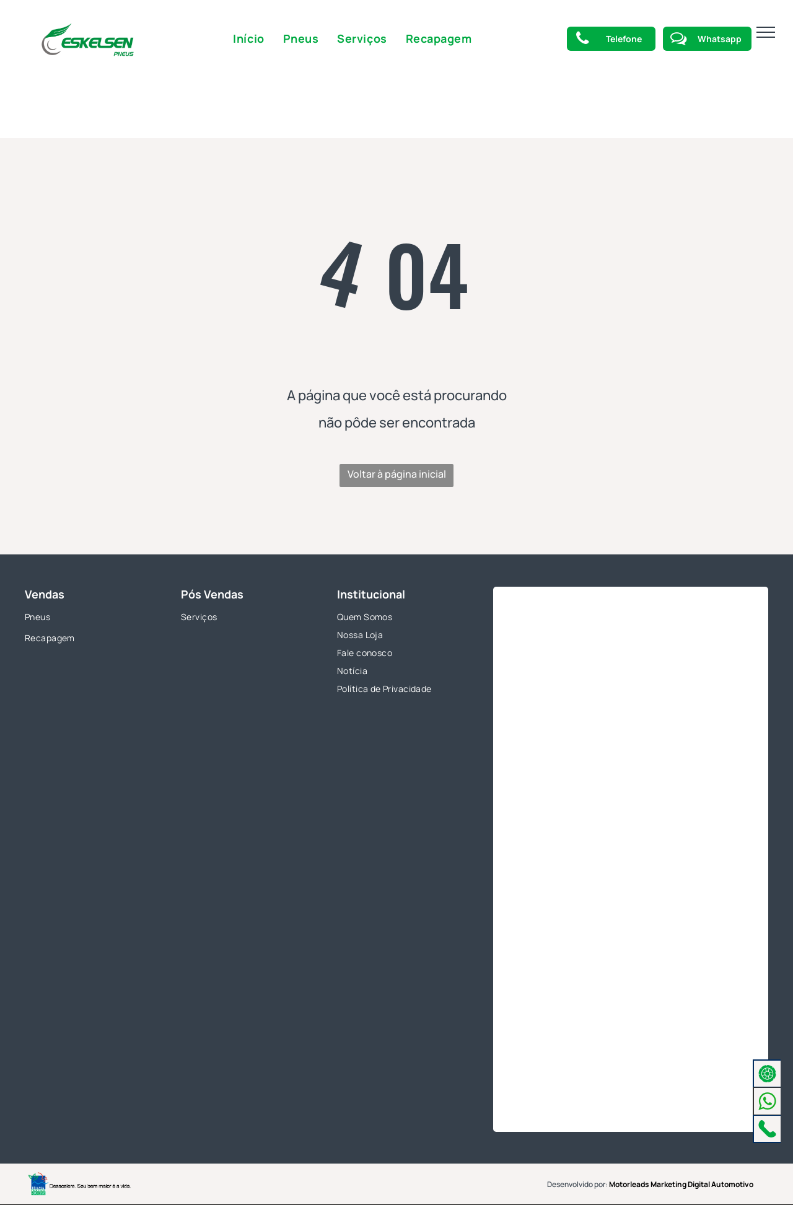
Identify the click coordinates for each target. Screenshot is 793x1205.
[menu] (766, 32)
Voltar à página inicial (397, 474)
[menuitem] (248, 38)
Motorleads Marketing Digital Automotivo (681, 1184)
